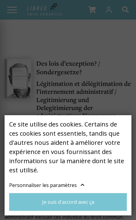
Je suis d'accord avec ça (68, 202)
